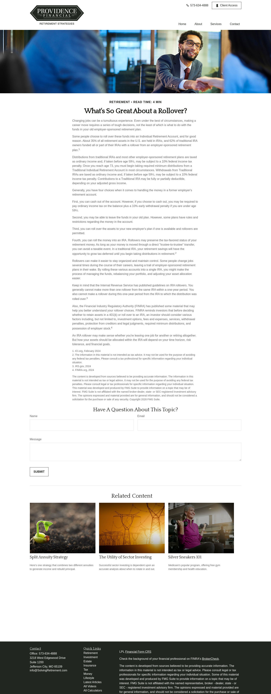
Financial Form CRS (138, 651)
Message (36, 439)
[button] (182, 24)
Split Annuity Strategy (49, 557)
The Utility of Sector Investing (125, 557)
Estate (88, 661)
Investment (91, 657)
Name (34, 416)
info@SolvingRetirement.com (48, 670)
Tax (86, 669)
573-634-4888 (197, 5)
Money (88, 673)
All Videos (90, 686)
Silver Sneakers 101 (184, 557)
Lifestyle (89, 678)
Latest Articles (93, 682)
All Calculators (93, 690)
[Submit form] (39, 471)
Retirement (91, 653)
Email (141, 416)
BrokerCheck (210, 658)
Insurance (90, 665)
